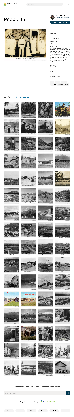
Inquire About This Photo (60, 22)
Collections (20, 410)
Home (8, 410)
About (54, 410)
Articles (43, 410)
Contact (65, 410)
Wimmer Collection (22, 97)
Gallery (31, 410)
